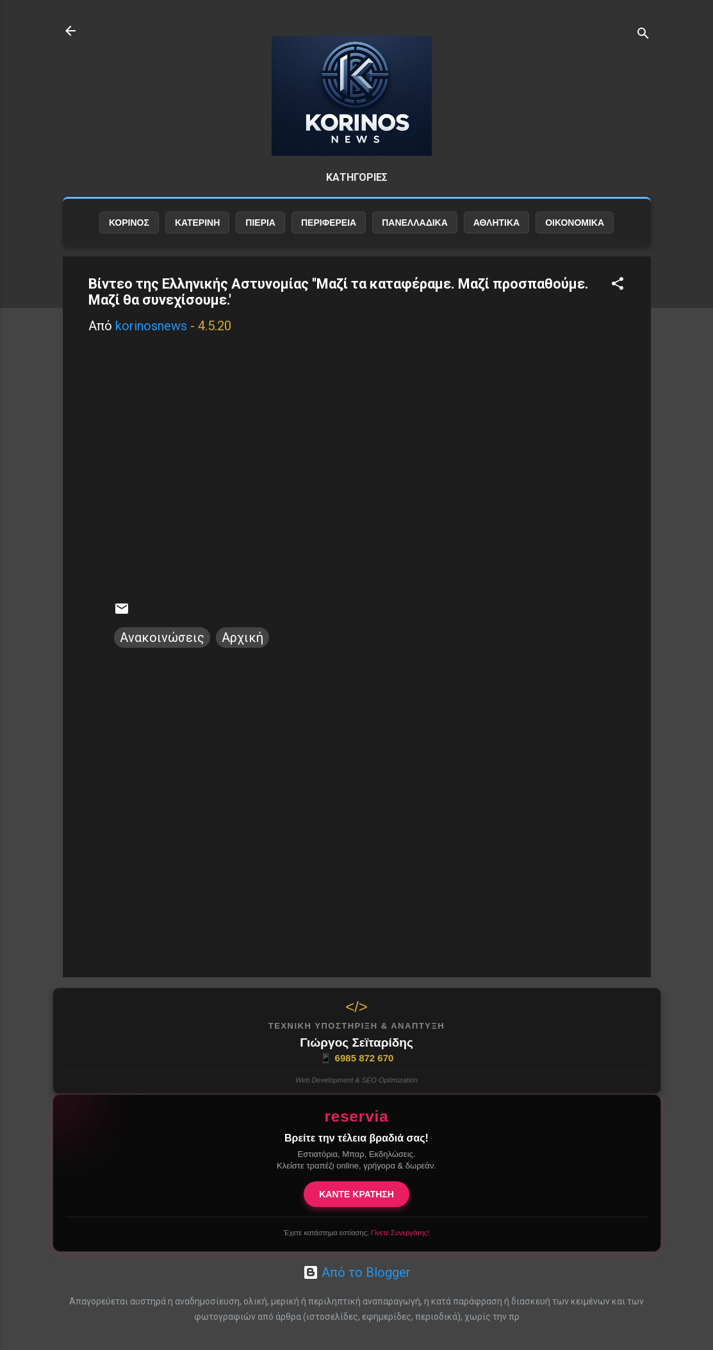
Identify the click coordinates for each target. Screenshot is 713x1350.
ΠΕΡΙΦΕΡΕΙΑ (328, 222)
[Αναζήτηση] (643, 35)
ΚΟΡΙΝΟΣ (129, 222)
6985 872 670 (357, 1058)
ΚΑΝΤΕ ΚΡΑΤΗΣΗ (356, 1194)
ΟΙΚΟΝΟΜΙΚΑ (574, 222)
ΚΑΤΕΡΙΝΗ (197, 222)
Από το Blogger (357, 1272)
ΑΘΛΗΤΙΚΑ (496, 222)
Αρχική (242, 637)
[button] (617, 285)
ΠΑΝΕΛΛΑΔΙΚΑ (415, 222)
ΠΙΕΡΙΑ (260, 222)
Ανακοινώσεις (162, 637)
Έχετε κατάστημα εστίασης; (356, 1232)
